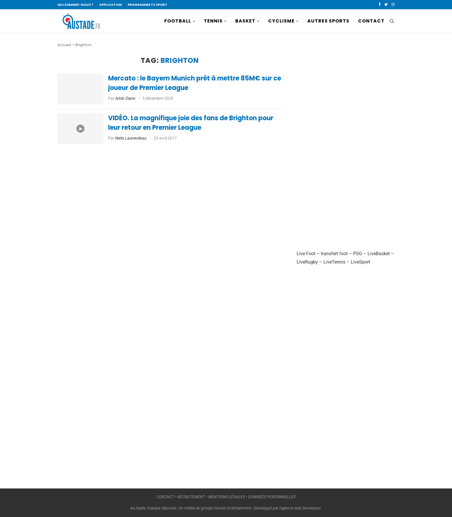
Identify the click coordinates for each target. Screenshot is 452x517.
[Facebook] (379, 4)
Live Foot (306, 253)
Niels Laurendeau (130, 138)
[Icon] (80, 128)
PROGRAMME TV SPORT (147, 4)
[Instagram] (393, 4)
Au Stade (138, 508)
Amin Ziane (125, 98)
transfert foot (334, 253)
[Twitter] (386, 4)
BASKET (245, 21)
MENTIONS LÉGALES (226, 497)
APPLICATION (110, 4)
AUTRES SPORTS (328, 21)
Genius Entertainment (232, 508)
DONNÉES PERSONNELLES (272, 497)
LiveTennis (334, 262)
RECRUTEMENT (191, 497)
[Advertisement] (340, 143)
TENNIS (213, 21)
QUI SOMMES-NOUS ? (75, 4)
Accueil (64, 45)
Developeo (311, 508)
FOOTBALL (177, 21)
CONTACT (371, 21)
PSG (357, 253)
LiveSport (360, 262)
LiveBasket (379, 253)
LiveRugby (307, 262)
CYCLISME (281, 21)
